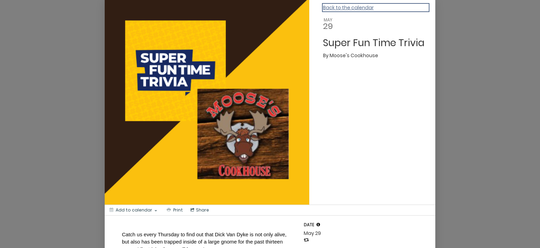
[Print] (174, 210)
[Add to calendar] (133, 210)
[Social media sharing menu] (199, 210)
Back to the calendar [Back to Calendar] (348, 7)
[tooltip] (318, 225)
